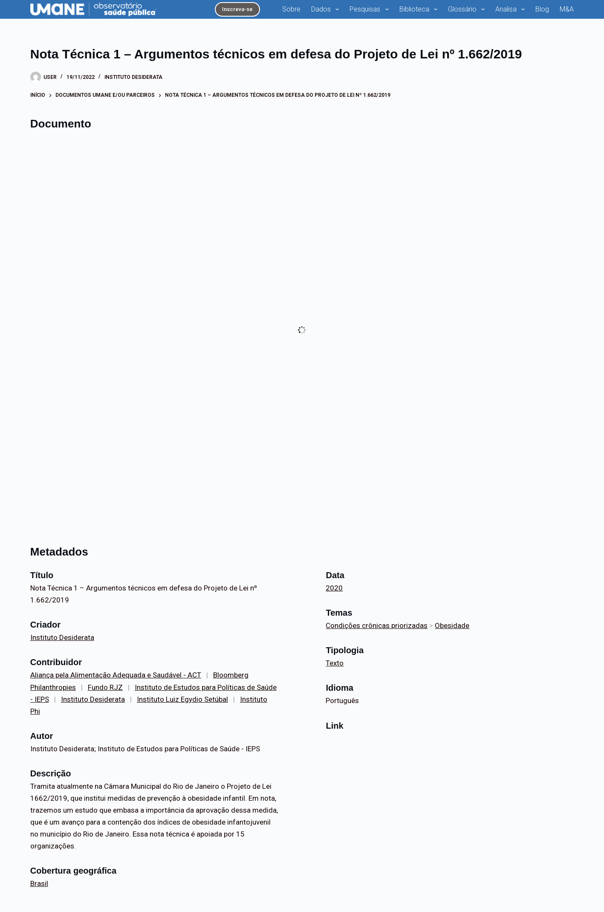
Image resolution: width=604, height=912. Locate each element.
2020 (334, 588)
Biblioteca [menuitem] (420, 9)
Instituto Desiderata (133, 77)
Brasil (39, 883)
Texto (335, 663)
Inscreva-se (237, 9)
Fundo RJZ (105, 687)
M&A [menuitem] (567, 9)
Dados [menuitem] (326, 9)
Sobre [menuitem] (291, 9)
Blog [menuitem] (542, 9)
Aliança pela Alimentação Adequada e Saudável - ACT (115, 675)
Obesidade (452, 625)
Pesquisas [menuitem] (371, 9)
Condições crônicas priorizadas (377, 625)
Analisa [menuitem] (511, 9)
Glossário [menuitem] (468, 9)
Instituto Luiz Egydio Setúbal (182, 699)
